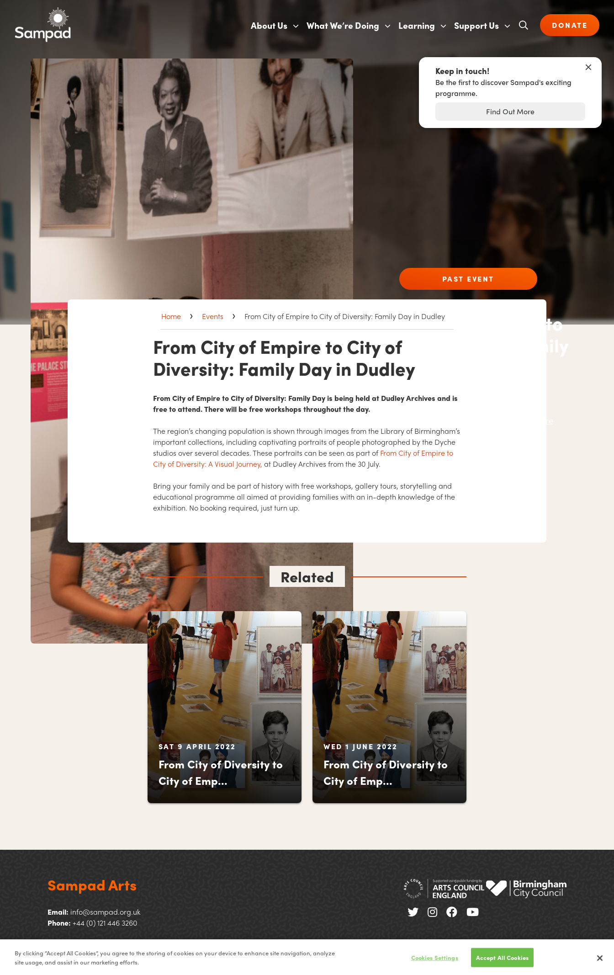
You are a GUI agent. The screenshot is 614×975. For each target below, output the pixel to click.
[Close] (600, 962)
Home (171, 316)
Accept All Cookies (502, 961)
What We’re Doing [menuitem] (343, 25)
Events (212, 316)
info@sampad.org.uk (105, 911)
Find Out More (510, 111)
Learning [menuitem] (416, 25)
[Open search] (524, 25)
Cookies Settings (434, 961)
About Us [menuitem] (269, 25)
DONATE (570, 25)
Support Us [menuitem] (476, 25)
